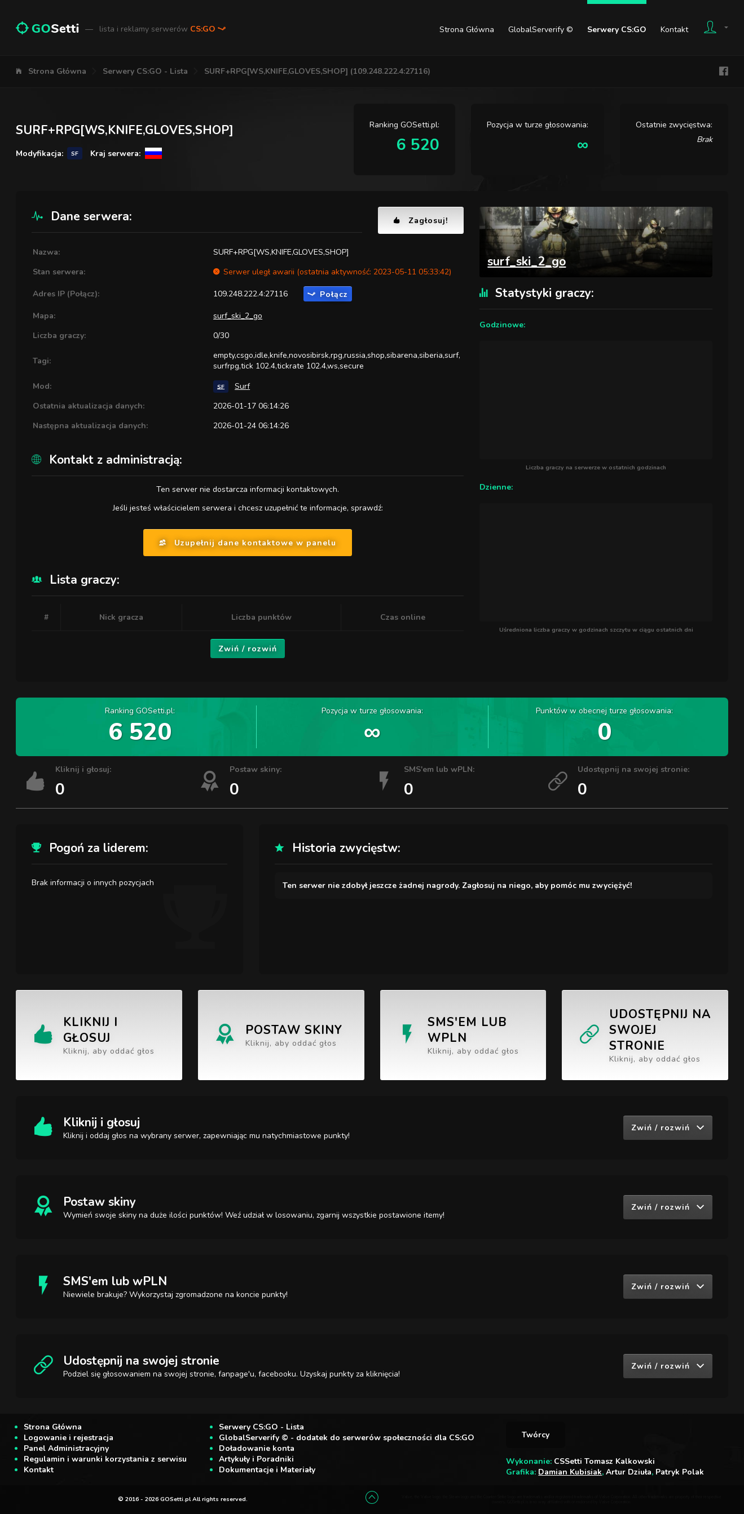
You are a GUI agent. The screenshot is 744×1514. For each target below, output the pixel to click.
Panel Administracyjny (66, 1448)
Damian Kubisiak (570, 1472)
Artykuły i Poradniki (256, 1459)
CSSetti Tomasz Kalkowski (604, 1461)
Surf (242, 386)
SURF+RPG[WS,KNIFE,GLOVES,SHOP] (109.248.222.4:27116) (317, 71)
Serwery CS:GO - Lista (145, 71)
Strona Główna (466, 29)
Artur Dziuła (628, 1472)
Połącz (327, 294)
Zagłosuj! (421, 220)
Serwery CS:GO (616, 29)
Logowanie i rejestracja (68, 1437)
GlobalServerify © (540, 29)
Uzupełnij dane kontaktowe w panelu (247, 543)
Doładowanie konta (256, 1448)
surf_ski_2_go (237, 315)
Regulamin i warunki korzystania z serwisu (105, 1459)
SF (220, 386)
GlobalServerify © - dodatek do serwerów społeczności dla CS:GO (346, 1437)
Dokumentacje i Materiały (267, 1469)
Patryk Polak (679, 1472)
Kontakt (674, 29)
